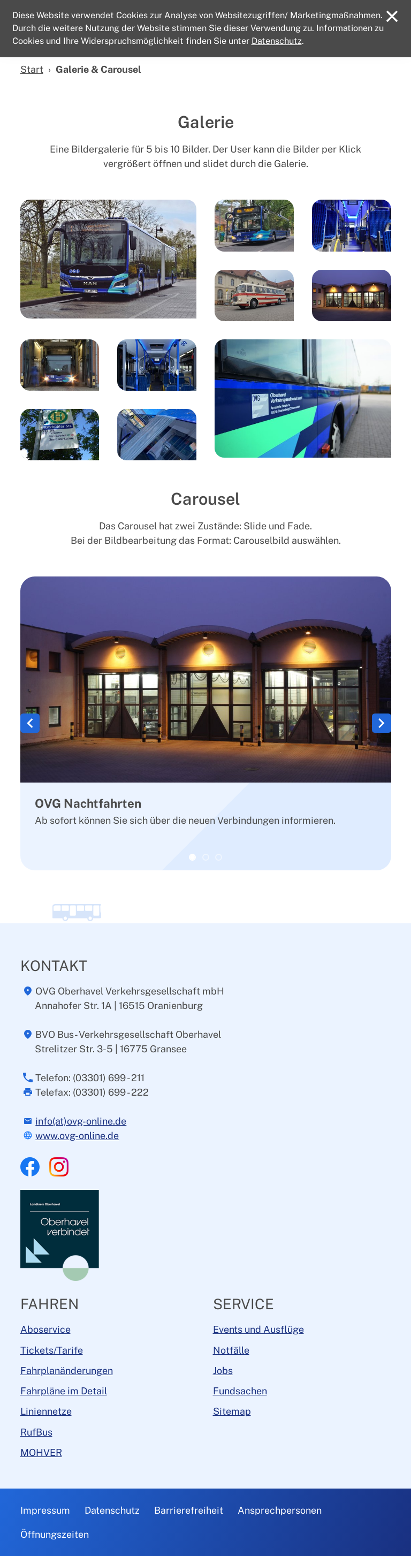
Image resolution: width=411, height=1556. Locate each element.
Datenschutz (112, 1510)
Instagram (58, 1167)
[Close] (392, 16)
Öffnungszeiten (54, 1534)
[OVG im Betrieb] (218, 857)
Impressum (45, 1510)
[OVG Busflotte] (205, 857)
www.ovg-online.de (77, 1135)
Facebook (30, 1167)
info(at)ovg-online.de (80, 1121)
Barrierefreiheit (188, 1510)
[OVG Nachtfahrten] (192, 857)
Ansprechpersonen (280, 1510)
